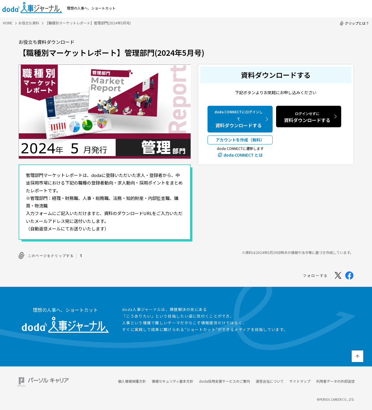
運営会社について (270, 379)
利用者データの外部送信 (335, 379)
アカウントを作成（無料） (240, 140)
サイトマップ (299, 379)
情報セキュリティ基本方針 (172, 379)
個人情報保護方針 (132, 379)
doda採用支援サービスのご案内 (224, 379)
